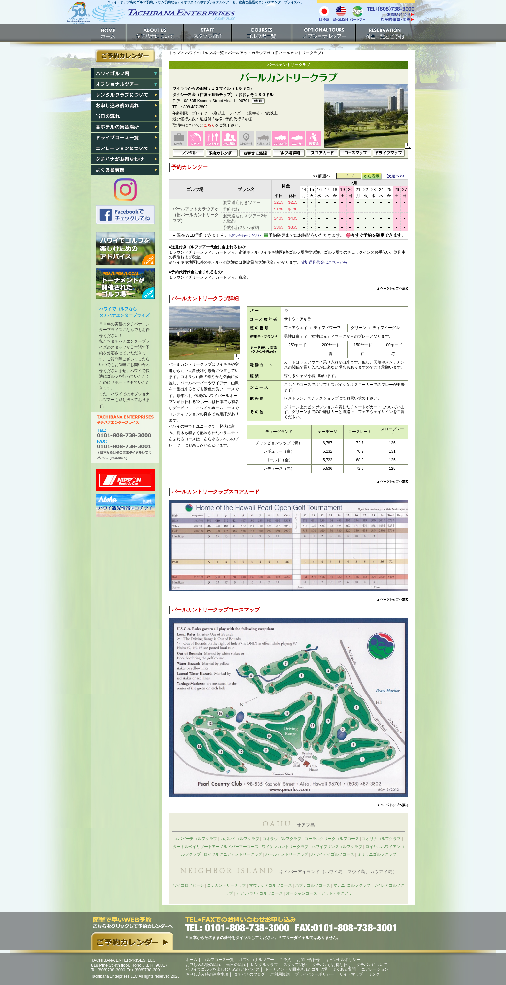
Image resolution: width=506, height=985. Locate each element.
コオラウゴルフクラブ (281, 839)
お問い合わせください (245, 235)
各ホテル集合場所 (125, 127)
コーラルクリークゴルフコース (332, 839)
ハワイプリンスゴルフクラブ (337, 846)
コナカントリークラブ (226, 885)
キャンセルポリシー (342, 959)
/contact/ (390, 14)
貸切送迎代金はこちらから (324, 262)
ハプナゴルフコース (312, 885)
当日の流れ (125, 116)
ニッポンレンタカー (125, 480)
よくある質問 (125, 170)
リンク (374, 974)
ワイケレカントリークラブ (285, 846)
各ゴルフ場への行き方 (125, 138)
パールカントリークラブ (286, 854)
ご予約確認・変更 (390, 20)
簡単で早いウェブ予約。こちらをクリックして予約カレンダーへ (132, 933)
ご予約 (385, 33)
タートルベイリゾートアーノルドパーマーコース (216, 846)
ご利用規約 (280, 974)
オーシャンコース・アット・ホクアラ (319, 893)
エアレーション (125, 148)
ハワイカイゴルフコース (332, 854)
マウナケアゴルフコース (270, 885)
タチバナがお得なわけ (125, 159)
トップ (174, 53)
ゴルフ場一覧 (262, 33)
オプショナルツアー (324, 33)
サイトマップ (351, 974)
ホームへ (151, 15)
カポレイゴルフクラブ (239, 839)
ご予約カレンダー (125, 56)
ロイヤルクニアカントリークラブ (233, 854)
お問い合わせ (308, 959)
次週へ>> (396, 175)
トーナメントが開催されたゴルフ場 (125, 283)
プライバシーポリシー (314, 974)
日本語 (324, 13)
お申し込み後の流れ (125, 106)
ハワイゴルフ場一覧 (125, 73)
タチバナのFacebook (125, 214)
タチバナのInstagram (125, 189)
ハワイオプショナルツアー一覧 (125, 84)
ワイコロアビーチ (188, 885)
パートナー (357, 13)
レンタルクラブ (264, 964)
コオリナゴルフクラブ (381, 839)
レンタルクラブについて (125, 95)
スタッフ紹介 (208, 33)
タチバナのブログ (249, 974)
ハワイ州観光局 (125, 505)
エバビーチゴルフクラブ (195, 839)
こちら (209, 125)
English (340, 13)
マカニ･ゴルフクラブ (351, 885)
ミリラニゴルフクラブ (376, 854)
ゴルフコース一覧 (218, 959)
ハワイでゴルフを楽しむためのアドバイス (125, 248)
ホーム (109, 33)
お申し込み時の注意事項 (207, 974)
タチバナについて (155, 33)
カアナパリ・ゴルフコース (259, 893)
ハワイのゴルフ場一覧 (204, 53)
